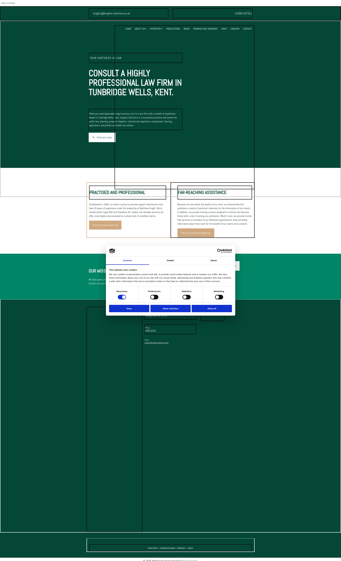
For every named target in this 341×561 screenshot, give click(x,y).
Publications (173, 28)
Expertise (155, 28)
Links (224, 28)
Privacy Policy (153, 548)
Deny (129, 308)
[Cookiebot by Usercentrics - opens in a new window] (219, 251)
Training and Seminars (205, 28)
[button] (105, 225)
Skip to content (8, 3)
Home (128, 28)
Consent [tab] (127, 260)
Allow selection (170, 308)
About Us (140, 28)
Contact (247, 28)
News (187, 28)
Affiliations (181, 548)
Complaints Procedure (167, 548)
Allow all (212, 308)
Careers (235, 28)
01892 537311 (150, 330)
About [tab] (214, 260)
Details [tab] (170, 260)
